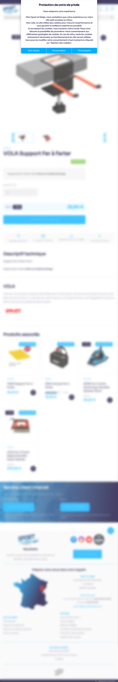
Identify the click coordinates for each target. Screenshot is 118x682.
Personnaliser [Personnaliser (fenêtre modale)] (59, 50)
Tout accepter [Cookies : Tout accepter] (84, 50)
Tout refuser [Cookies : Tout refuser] (34, 50)
